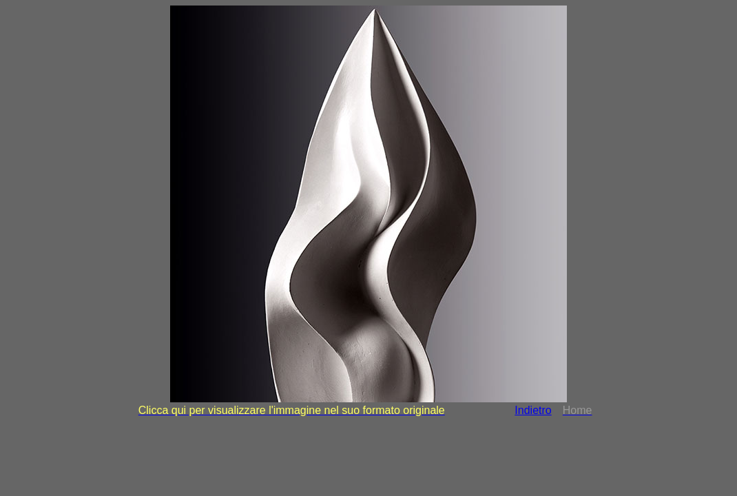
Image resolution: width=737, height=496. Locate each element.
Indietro (533, 410)
